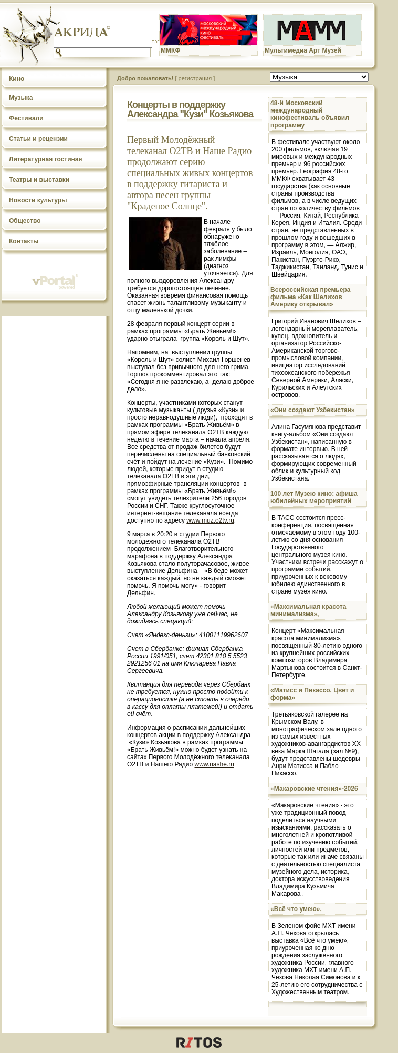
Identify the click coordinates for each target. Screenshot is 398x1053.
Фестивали (26, 118)
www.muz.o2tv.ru (210, 520)
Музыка (21, 97)
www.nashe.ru (214, 764)
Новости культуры (38, 200)
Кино (16, 79)
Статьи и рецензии (38, 138)
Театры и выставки (39, 179)
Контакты (24, 241)
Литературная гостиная (45, 159)
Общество (25, 220)
